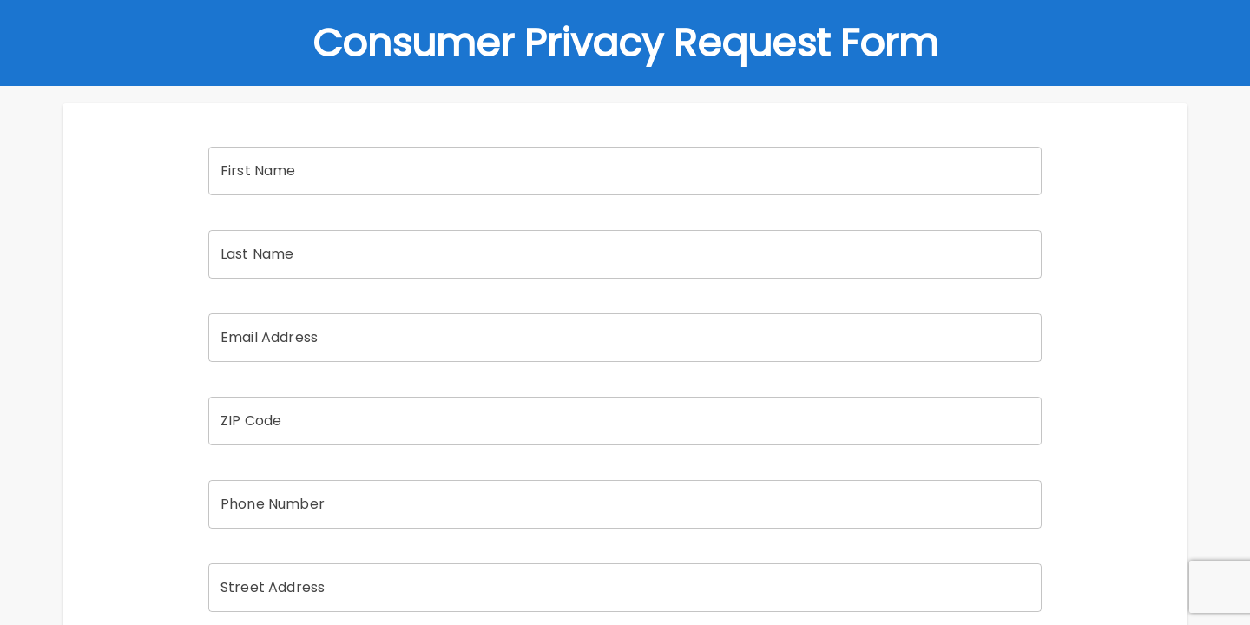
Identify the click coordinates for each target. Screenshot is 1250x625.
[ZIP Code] (625, 421)
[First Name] (625, 171)
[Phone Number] (625, 504)
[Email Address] (625, 337)
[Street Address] (625, 587)
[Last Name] (625, 254)
